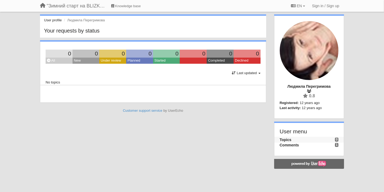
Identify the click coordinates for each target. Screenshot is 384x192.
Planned (133, 60)
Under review (111, 60)
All (51, 60)
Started (160, 60)
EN (298, 6)
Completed (216, 60)
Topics (285, 140)
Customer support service (142, 111)
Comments (289, 145)
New (77, 60)
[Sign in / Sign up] (325, 5)
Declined (242, 60)
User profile (53, 20)
